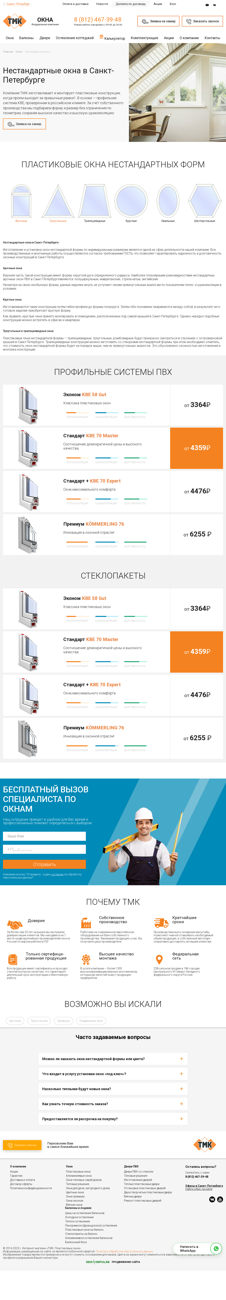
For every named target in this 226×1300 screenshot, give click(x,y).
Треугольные (39, 1050)
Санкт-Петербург (18, 4)
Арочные (15, 1050)
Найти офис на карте (198, 1218)
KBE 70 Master (102, 435)
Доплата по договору (131, 4)
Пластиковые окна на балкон (84, 1258)
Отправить (44, 894)
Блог (173, 4)
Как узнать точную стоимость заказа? (113, 1133)
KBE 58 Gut (94, 394)
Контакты (212, 38)
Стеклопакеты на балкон (81, 1263)
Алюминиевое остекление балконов (89, 1267)
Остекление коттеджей (75, 38)
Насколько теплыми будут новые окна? (113, 1118)
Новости (102, 4)
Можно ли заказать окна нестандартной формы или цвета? (113, 1088)
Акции (158, 4)
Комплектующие (144, 38)
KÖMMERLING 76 (105, 524)
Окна (10, 38)
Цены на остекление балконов (84, 1242)
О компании (189, 38)
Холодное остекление (79, 1246)
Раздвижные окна (91, 1050)
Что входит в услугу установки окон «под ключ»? (113, 1103)
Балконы (26, 38)
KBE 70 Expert (105, 481)
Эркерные (63, 1050)
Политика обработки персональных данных (124, 1280)
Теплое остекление (77, 1250)
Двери (44, 38)
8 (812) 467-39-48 (97, 19)
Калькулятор (112, 37)
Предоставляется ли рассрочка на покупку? (113, 1148)
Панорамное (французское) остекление (91, 1254)
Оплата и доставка (75, 4)
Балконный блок (76, 1271)
